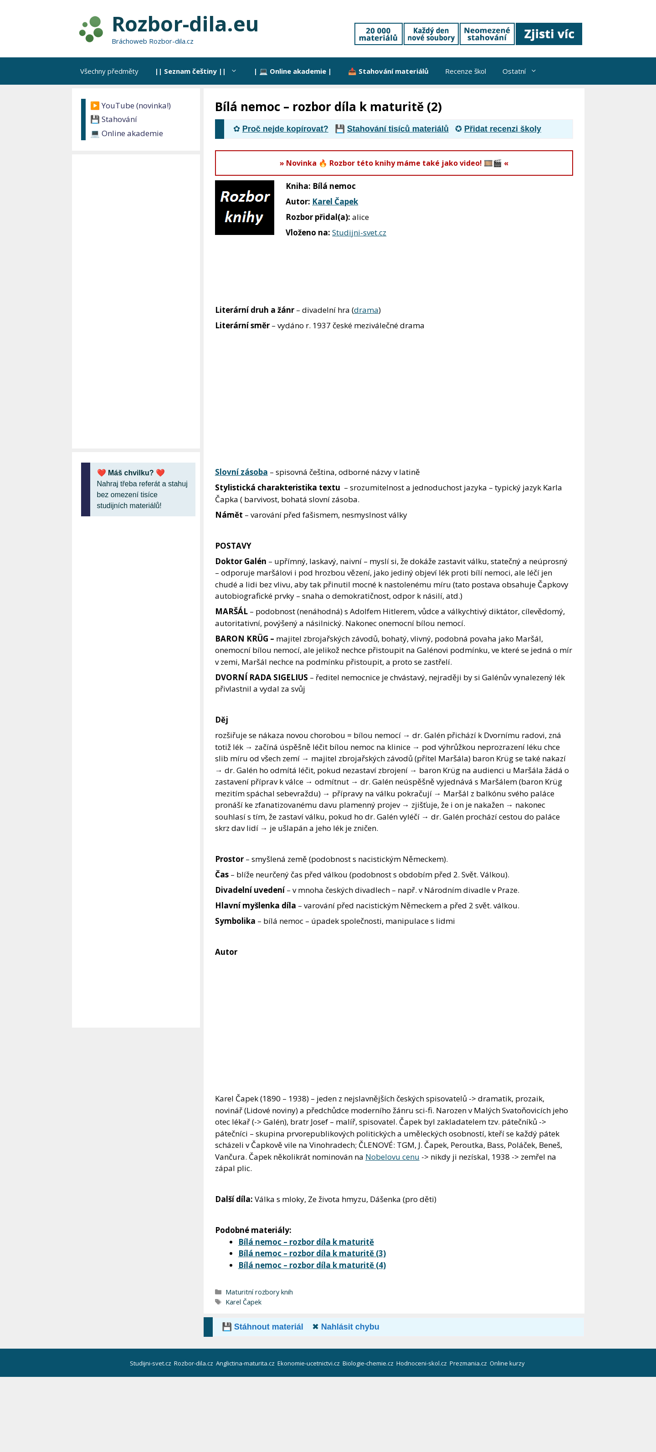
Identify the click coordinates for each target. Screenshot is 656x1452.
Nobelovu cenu (392, 1156)
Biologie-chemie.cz (369, 1363)
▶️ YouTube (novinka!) (130, 105)
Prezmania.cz (469, 1363)
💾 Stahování (113, 119)
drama (366, 310)
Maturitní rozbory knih (259, 1292)
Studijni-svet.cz (359, 232)
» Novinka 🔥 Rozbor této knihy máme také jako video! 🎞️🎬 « (394, 163)
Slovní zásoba (241, 472)
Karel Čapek (335, 201)
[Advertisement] (516, 241)
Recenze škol (465, 71)
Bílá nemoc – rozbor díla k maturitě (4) (312, 1265)
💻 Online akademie (126, 133)
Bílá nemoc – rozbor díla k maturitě (306, 1242)
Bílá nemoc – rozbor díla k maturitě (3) (312, 1253)
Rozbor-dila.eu (185, 23)
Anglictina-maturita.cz (246, 1363)
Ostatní (523, 71)
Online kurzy (508, 1363)
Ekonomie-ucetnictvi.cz (309, 1363)
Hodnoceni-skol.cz (422, 1363)
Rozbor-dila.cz (194, 1363)
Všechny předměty (109, 71)
